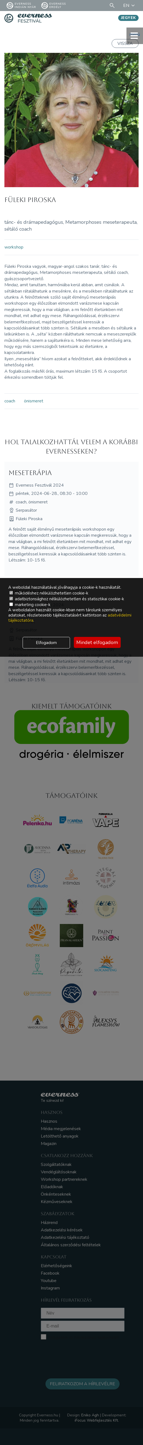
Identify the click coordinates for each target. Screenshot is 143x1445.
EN (129, 5)
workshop (13, 247)
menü (134, 35)
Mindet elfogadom (97, 642)
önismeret (33, 401)
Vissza (125, 43)
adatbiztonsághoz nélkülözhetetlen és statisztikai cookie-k (66, 599)
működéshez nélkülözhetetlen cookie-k (48, 593)
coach (9, 401)
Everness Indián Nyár (21, 5)
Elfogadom (46, 643)
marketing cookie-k (29, 604)
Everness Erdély (53, 5)
